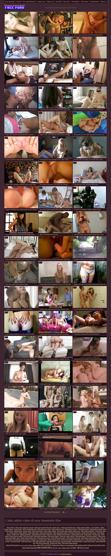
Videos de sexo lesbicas (94, 545)
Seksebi (8, 545)
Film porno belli (28, 536)
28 (63, 512)
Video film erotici (90, 539)
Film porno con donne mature (90, 538)
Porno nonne (10, 527)
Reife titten (55, 545)
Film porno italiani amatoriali (14, 5)
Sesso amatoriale (10, 1)
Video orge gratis (26, 541)
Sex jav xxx (53, 548)
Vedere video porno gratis (28, 538)
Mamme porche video (63, 534)
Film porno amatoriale (42, 543)
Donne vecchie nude (54, 539)
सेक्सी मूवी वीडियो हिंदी (43, 548)
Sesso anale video (62, 531)
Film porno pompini (46, 533)
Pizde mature (15, 545)
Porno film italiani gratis (12, 538)
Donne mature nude (77, 534)
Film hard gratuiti (91, 536)
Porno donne (18, 529)
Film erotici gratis (33, 533)
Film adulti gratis (77, 541)
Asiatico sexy (41, 1)
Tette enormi (84, 1)
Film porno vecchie (71, 529)
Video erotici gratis (89, 541)
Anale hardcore (94, 1)
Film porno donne (53, 536)
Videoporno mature (83, 529)
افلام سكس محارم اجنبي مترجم (29, 545)
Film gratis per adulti (16, 536)
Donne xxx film (51, 534)
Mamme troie (18, 531)
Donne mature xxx (74, 531)
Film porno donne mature (70, 543)
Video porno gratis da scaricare (24, 527)
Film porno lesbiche (75, 533)
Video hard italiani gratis (68, 527)
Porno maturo (14, 533)
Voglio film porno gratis (88, 533)
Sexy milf (58, 1)
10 (56, 512)
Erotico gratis (27, 531)
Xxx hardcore (75, 1)
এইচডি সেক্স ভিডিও (46, 545)
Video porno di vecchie (73, 538)
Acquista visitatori (65, 554)
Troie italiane (95, 527)
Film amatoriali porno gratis (21, 539)
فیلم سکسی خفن (63, 548)
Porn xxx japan (84, 548)
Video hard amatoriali (39, 541)
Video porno (87, 534)
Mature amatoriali (25, 534)
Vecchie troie (96, 534)
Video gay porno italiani (67, 536)
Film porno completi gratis (98, 529)
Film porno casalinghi (88, 531)
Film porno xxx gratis (44, 529)
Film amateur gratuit (81, 545)
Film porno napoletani (40, 536)
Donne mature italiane (83, 527)
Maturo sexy (50, 1)
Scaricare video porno (53, 541)
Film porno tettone (67, 539)
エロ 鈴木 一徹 (74, 548)
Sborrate (102, 1)
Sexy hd (19, 1)
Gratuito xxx (34, 539)
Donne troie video (55, 543)
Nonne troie (56, 527)
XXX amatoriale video (30, 529)
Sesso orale (66, 1)
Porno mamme (23, 533)
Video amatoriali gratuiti (60, 533)
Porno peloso (9, 531)
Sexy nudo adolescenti (29, 1)
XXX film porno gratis (39, 534)
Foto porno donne (65, 541)
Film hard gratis (15, 541)
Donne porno (43, 539)
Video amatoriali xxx (57, 529)
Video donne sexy (79, 539)
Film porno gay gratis (43, 538)
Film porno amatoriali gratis (43, 527)
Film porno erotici (37, 531)
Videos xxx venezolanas (67, 545)
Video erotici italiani (50, 531)
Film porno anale (80, 536)
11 (59, 512)
